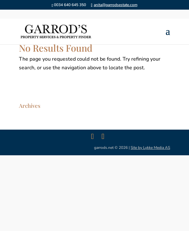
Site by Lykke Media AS (150, 147)
